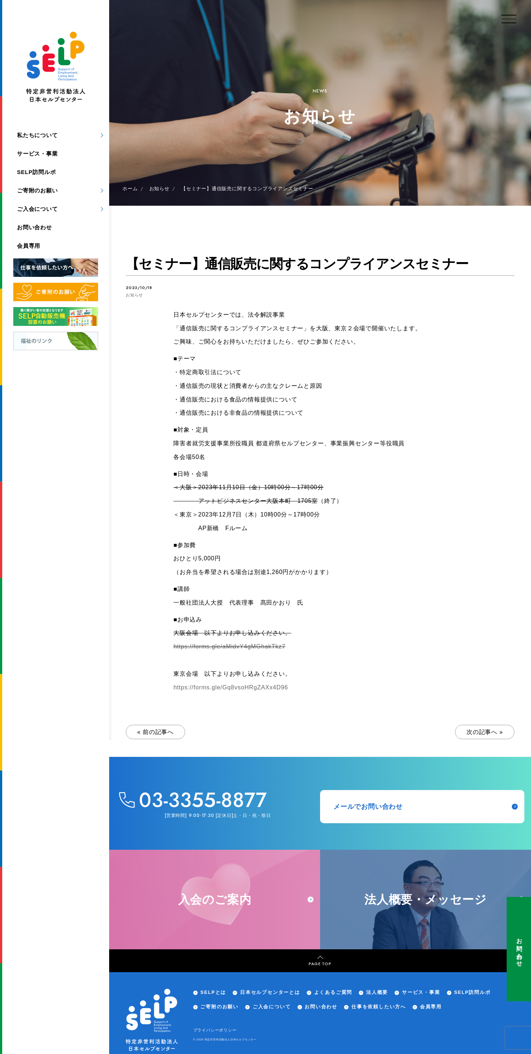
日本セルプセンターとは (270, 992)
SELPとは (213, 992)
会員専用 (28, 246)
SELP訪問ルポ (36, 172)
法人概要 (377, 992)
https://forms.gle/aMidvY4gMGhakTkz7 (229, 646)
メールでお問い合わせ (425, 806)
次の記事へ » (484, 732)
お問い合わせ (519, 949)
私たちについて (37, 135)
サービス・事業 (37, 153)
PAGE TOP (320, 961)
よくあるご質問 (333, 992)
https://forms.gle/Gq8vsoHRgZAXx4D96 (230, 687)
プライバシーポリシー (215, 1030)
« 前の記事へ (155, 732)
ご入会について (37, 209)
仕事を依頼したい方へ (378, 1006)
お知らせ (134, 295)
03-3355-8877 (203, 800)
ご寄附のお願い (37, 190)
